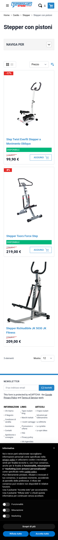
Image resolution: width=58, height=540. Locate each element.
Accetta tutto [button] (42, 533)
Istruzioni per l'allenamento (41, 416)
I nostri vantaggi (27, 422)
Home (7, 15)
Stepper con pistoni (43, 15)
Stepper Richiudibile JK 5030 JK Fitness (26, 330)
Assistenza (9, 426)
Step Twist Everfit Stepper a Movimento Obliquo (23, 141)
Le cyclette (40, 426)
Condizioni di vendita (10, 420)
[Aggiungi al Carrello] (41, 157)
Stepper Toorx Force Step (22, 236)
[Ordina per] (39, 64)
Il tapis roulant (41, 411)
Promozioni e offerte (26, 427)
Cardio (16, 15)
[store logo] (21, 5)
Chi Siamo (8, 411)
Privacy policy (26, 437)
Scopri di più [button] (29, 526)
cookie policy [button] (30, 471)
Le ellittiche (40, 422)
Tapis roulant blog (26, 412)
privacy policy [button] (8, 459)
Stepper (26, 15)
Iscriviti (46, 387)
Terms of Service (30, 397)
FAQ (22, 433)
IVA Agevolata (26, 442)
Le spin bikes (41, 430)
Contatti (8, 430)
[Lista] (12, 64)
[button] (54, 448)
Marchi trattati (26, 418)
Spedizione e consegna (10, 436)
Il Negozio (8, 415)
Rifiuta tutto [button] (16, 533)
